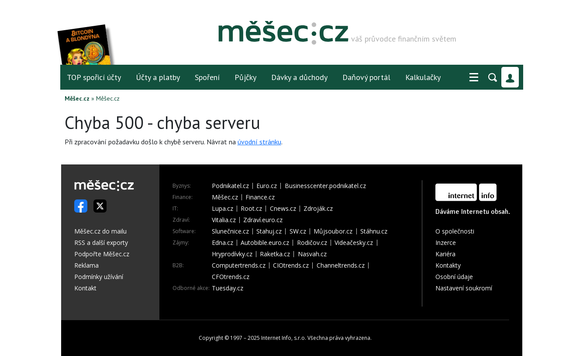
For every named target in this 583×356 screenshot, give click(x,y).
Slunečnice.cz (230, 231)
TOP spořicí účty (94, 77)
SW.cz (298, 231)
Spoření (207, 77)
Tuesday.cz (227, 288)
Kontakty (448, 265)
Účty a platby (158, 77)
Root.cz (251, 209)
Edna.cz (222, 243)
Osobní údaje (454, 276)
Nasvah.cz (312, 254)
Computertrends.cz (239, 265)
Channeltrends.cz (341, 265)
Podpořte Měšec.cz (101, 254)
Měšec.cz (77, 98)
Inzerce (445, 242)
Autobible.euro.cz (265, 243)
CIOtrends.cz (291, 265)
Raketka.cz (275, 254)
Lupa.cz (222, 209)
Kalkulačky (423, 77)
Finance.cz (260, 197)
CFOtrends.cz (230, 277)
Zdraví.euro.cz (263, 220)
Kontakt (85, 288)
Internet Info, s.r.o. (283, 338)
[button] (474, 77)
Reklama (86, 265)
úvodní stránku (259, 141)
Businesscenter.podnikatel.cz (325, 186)
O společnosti (454, 231)
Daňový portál (366, 77)
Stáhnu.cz (373, 231)
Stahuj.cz (269, 231)
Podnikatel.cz (230, 186)
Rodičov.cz (312, 243)
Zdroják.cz (318, 209)
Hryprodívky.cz (232, 254)
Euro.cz (266, 186)
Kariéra (445, 254)
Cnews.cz (283, 209)
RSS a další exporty (101, 242)
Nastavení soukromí (463, 288)
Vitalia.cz (224, 220)
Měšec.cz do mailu (100, 231)
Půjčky (245, 77)
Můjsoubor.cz (333, 231)
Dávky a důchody (299, 77)
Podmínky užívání (98, 276)
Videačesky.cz (354, 243)
